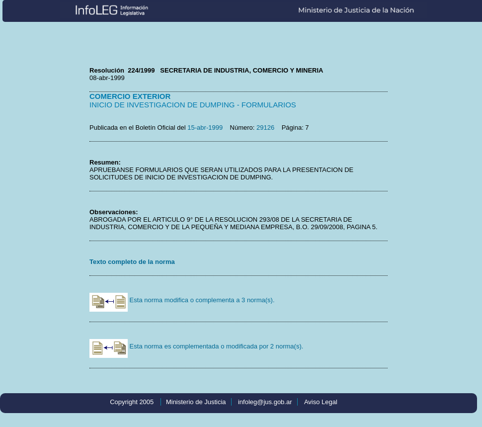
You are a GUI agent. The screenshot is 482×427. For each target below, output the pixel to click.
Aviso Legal (320, 402)
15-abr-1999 (205, 127)
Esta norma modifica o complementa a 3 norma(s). (182, 300)
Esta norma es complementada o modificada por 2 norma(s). (196, 346)
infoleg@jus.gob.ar (265, 402)
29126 (265, 127)
